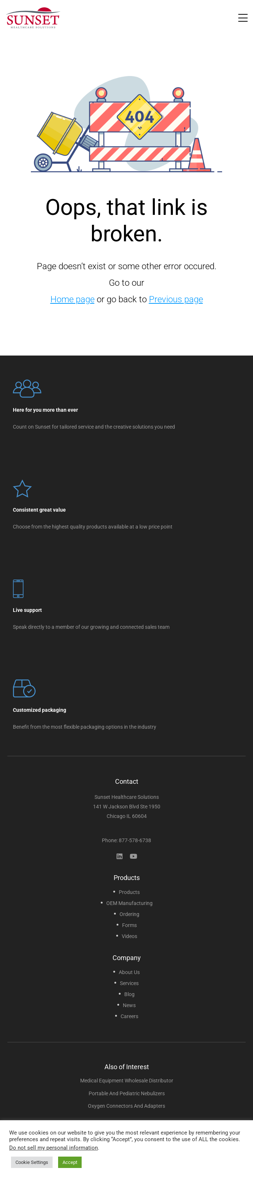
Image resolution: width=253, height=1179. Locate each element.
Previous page (176, 299)
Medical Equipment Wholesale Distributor (126, 1081)
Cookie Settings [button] (31, 1162)
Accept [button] (70, 1162)
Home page (72, 299)
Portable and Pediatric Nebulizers (127, 1093)
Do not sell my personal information (53, 1147)
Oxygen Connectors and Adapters (126, 1106)
